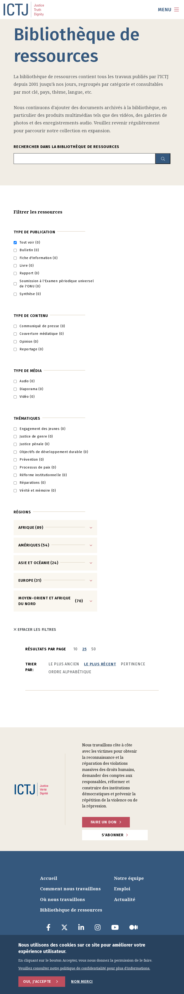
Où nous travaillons (62, 899)
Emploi (122, 889)
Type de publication (34, 232)
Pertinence (133, 664)
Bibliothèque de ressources (71, 910)
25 (84, 649)
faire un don (104, 822)
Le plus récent (100, 664)
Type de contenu (31, 315)
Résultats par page (45, 649)
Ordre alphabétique (69, 672)
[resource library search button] (162, 158)
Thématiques (27, 418)
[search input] (84, 158)
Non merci (82, 981)
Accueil (48, 878)
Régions (22, 512)
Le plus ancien (63, 664)
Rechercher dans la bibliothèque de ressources (66, 146)
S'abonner (113, 835)
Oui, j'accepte (37, 981)
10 (75, 649)
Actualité (124, 899)
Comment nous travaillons (70, 889)
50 (93, 649)
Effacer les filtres (35, 629)
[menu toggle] (168, 9)
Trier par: (31, 667)
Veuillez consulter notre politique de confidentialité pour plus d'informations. (84, 968)
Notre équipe (129, 878)
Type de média (28, 370)
